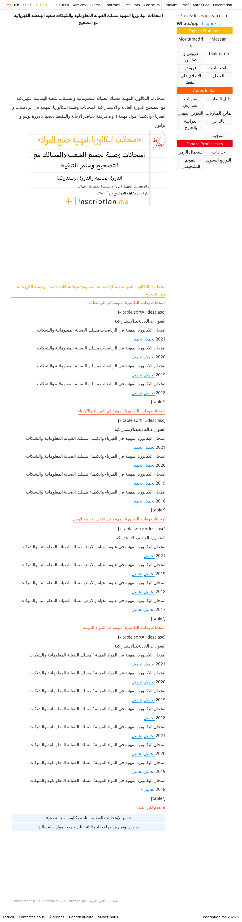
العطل (218, 76)
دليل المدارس (219, 98)
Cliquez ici (212, 23)
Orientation (222, 4)
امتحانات (218, 68)
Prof (185, 4)
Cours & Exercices (71, 4)
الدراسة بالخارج (191, 124)
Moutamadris (190, 42)
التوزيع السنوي (218, 160)
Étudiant (170, 4)
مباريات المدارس (191, 102)
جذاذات (218, 152)
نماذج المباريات (219, 113)
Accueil (8, 916)
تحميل (149, 339)
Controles (112, 4)
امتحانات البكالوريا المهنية (104, 901)
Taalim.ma (218, 53)
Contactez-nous (31, 916)
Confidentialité (81, 916)
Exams (95, 4)
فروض (191, 68)
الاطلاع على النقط (190, 79)
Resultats (132, 4)
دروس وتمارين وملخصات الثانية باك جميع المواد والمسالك (88, 827)
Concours (152, 4)
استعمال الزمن (191, 152)
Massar (218, 39)
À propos (56, 916)
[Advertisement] (88, 58)
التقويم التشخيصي (191, 163)
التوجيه (219, 135)
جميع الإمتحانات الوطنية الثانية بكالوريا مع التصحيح (88, 817)
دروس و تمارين (190, 56)
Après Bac (201, 4)
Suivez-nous (108, 916)
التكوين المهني (190, 113)
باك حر (219, 121)
